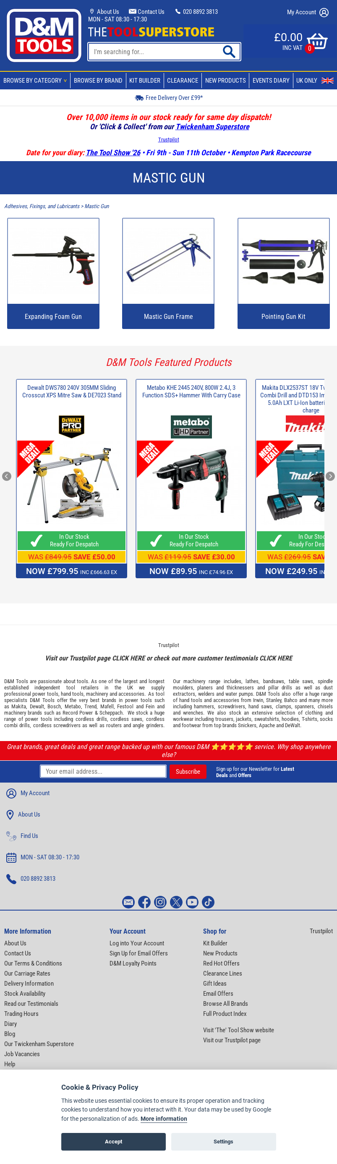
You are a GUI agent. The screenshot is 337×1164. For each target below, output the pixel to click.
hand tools (72, 694)
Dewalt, (37, 706)
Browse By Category (36, 80)
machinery (97, 694)
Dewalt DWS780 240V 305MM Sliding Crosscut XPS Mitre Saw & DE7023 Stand (71, 391)
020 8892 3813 (196, 12)
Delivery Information (29, 983)
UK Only (315, 80)
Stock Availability (24, 993)
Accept (113, 1141)
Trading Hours (21, 1014)
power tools (45, 694)
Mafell (107, 706)
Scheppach (111, 713)
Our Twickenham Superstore (39, 1044)
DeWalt (292, 725)
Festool (125, 706)
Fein (150, 706)
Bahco (291, 700)
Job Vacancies (22, 1054)
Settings (223, 1141)
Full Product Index (225, 1014)
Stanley (273, 700)
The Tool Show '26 (113, 152)
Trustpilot (168, 139)
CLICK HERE (128, 658)
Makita (18, 706)
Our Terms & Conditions (33, 963)
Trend (90, 706)
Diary (10, 1024)
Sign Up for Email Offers (139, 953)
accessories (131, 694)
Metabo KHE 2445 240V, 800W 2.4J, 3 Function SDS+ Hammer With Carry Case (191, 391)
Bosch (54, 706)
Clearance (182, 80)
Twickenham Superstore (212, 126)
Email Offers (218, 993)
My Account (308, 12)
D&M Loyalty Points (133, 963)
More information (164, 1118)
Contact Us (147, 12)
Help (9, 1064)
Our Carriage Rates (27, 973)
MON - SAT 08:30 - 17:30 (117, 19)
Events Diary (271, 80)
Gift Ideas (215, 983)
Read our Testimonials (31, 1003)
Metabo (73, 706)
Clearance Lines (222, 973)
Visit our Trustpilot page (232, 1040)
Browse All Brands (225, 1003)
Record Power (78, 713)
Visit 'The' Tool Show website (238, 1030)
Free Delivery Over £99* (169, 97)
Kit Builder (144, 80)
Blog (9, 1034)
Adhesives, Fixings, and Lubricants (41, 206)
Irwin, (258, 700)
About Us (103, 12)
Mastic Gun (96, 206)
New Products (225, 80)
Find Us (22, 836)
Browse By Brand (98, 80)
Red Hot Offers (221, 963)
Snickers (247, 725)
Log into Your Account (137, 943)
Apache (267, 725)
